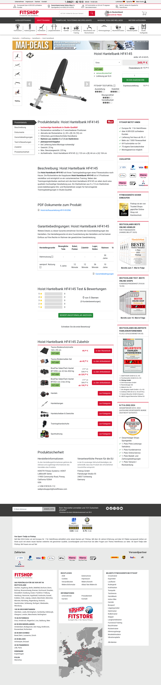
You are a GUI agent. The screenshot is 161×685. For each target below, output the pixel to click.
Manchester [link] (32, 614)
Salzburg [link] (42, 621)
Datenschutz (86, 576)
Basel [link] (16, 635)
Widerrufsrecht (87, 582)
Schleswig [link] (28, 603)
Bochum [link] (44, 588)
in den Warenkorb (135, 82)
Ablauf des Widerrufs (89, 585)
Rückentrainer (113, 629)
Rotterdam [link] (28, 629)
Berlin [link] (31, 588)
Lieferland (120, 2)
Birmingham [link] (31, 612)
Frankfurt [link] (39, 593)
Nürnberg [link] (24, 601)
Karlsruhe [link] (42, 595)
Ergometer (112, 579)
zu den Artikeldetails (101, 363)
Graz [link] (16, 621)
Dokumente (19, 134)
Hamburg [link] (17, 595)
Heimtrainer (112, 611)
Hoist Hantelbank (48, 40)
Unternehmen (19, 2)
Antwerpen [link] (18, 642)
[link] (122, 169)
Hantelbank (36, 40)
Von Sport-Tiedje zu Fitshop (25, 537)
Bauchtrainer (113, 626)
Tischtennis (112, 593)
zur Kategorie (104, 395)
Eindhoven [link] (45, 627)
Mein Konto (141, 2)
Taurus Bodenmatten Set (61, 361)
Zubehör (18, 149)
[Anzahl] (135, 77)
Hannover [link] (25, 595)
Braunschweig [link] (26, 590)
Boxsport (111, 605)
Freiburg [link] (46, 593)
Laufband (111, 582)
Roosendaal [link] (18, 629)
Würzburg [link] (18, 606)
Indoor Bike (112, 599)
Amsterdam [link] (18, 627)
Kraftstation (112, 588)
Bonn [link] (49, 588)
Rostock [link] (42, 601)
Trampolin (111, 590)
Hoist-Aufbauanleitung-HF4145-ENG (54, 212)
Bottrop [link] (17, 590)
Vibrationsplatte (114, 637)
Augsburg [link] (24, 588)
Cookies (65, 579)
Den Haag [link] (37, 627)
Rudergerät (112, 585)
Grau (98, 64)
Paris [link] (20, 648)
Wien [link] (48, 621)
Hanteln (54, 395)
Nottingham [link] (41, 614)
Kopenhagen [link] (19, 654)
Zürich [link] (33, 635)
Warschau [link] (18, 660)
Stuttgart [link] (36, 603)
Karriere (37, 2)
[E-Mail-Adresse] (27, 509)
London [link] (24, 614)
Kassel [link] (48, 595)
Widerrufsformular (68, 585)
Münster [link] (17, 601)
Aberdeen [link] (17, 612)
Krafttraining (43, 22)
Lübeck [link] (33, 598)
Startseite (15, 40)
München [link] (49, 598)
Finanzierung (134, 69)
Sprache (130, 2)
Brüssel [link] (26, 642)
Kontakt (44, 2)
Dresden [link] (50, 590)
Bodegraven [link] (28, 627)
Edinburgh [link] (49, 612)
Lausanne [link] (27, 635)
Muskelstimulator (114, 634)
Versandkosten (67, 582)
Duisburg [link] (26, 593)
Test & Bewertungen (22, 144)
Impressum (29, 2)
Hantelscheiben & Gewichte (62, 415)
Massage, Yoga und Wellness (110, 22)
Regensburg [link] (33, 601)
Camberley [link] (41, 612)
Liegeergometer (114, 608)
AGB (63, 576)
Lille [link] (15, 648)
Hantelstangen (57, 405)
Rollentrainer (112, 614)
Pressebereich (87, 596)
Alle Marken (112, 642)
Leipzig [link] (27, 598)
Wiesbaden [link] (44, 603)
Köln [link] (22, 598)
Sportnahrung (56, 435)
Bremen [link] (35, 590)
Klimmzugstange (114, 631)
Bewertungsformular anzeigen (76, 317)
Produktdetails (20, 124)
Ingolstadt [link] (34, 595)
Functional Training (115, 623)
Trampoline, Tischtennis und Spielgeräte (74, 22)
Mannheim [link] (41, 598)
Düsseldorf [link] (18, 593)
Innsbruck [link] (22, 621)
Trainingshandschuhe (60, 425)
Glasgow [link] (17, 614)
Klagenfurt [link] (31, 621)
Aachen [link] (17, 588)
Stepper (111, 617)
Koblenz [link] (17, 598)
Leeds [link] (24, 612)
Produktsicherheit (21, 153)
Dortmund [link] (42, 590)
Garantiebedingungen (23, 139)
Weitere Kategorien (137, 22)
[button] (29, 86)
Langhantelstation (115, 620)
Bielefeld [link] (37, 588)
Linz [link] (36, 621)
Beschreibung (20, 129)
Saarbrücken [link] (19, 603)
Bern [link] (21, 635)
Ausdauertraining (23, 22)
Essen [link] (32, 593)
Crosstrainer (112, 576)
